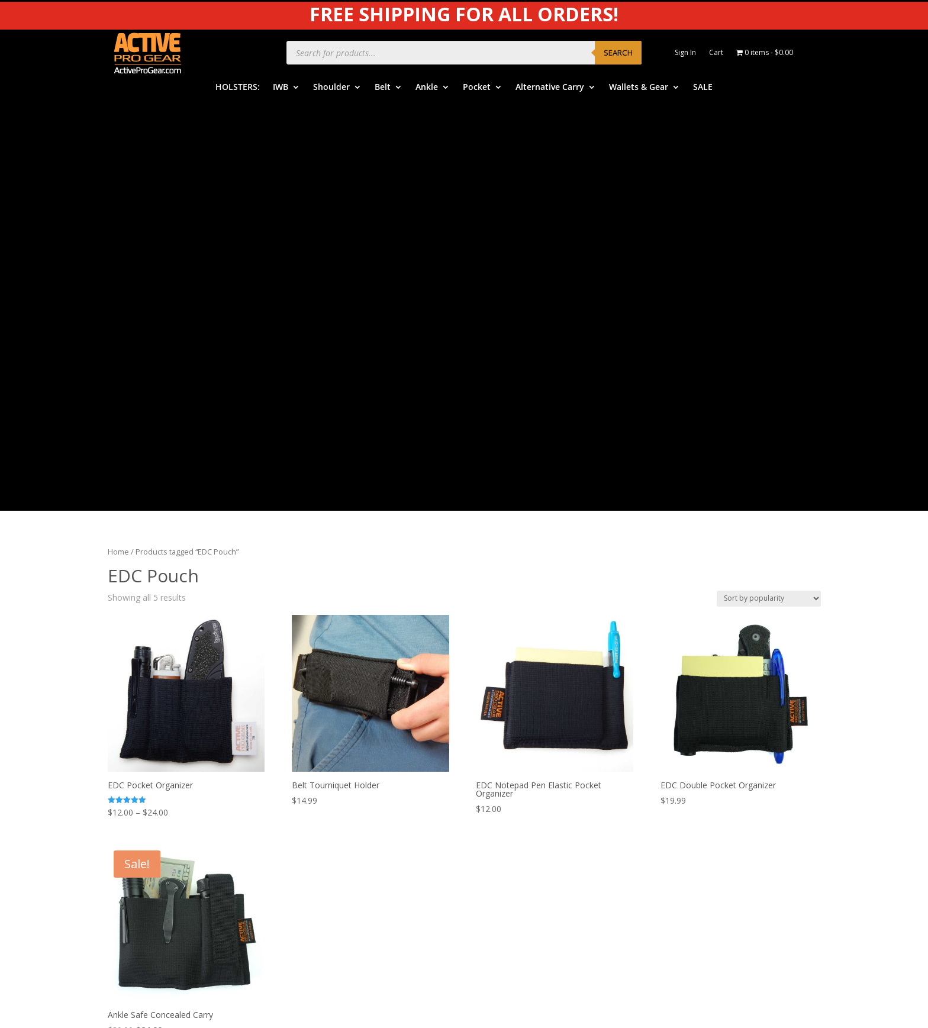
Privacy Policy (698, 747)
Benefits (499, 746)
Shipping (499, 782)
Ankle (426, 87)
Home (118, 142)
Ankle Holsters (322, 782)
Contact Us (505, 837)
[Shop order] (769, 189)
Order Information (518, 764)
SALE (703, 87)
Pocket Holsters (325, 800)
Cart (716, 53)
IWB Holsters (320, 727)
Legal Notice (696, 765)
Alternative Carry (549, 87)
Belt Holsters (320, 764)
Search (618, 52)
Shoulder (331, 87)
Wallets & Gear (638, 87)
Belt (383, 87)
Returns (498, 800)
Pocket (477, 87)
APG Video (692, 711)
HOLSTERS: (237, 87)
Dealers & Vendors (520, 855)
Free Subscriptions (519, 818)
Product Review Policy (714, 783)
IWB (280, 87)
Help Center (506, 727)
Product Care (697, 729)
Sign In (685, 53)
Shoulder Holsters (329, 746)
